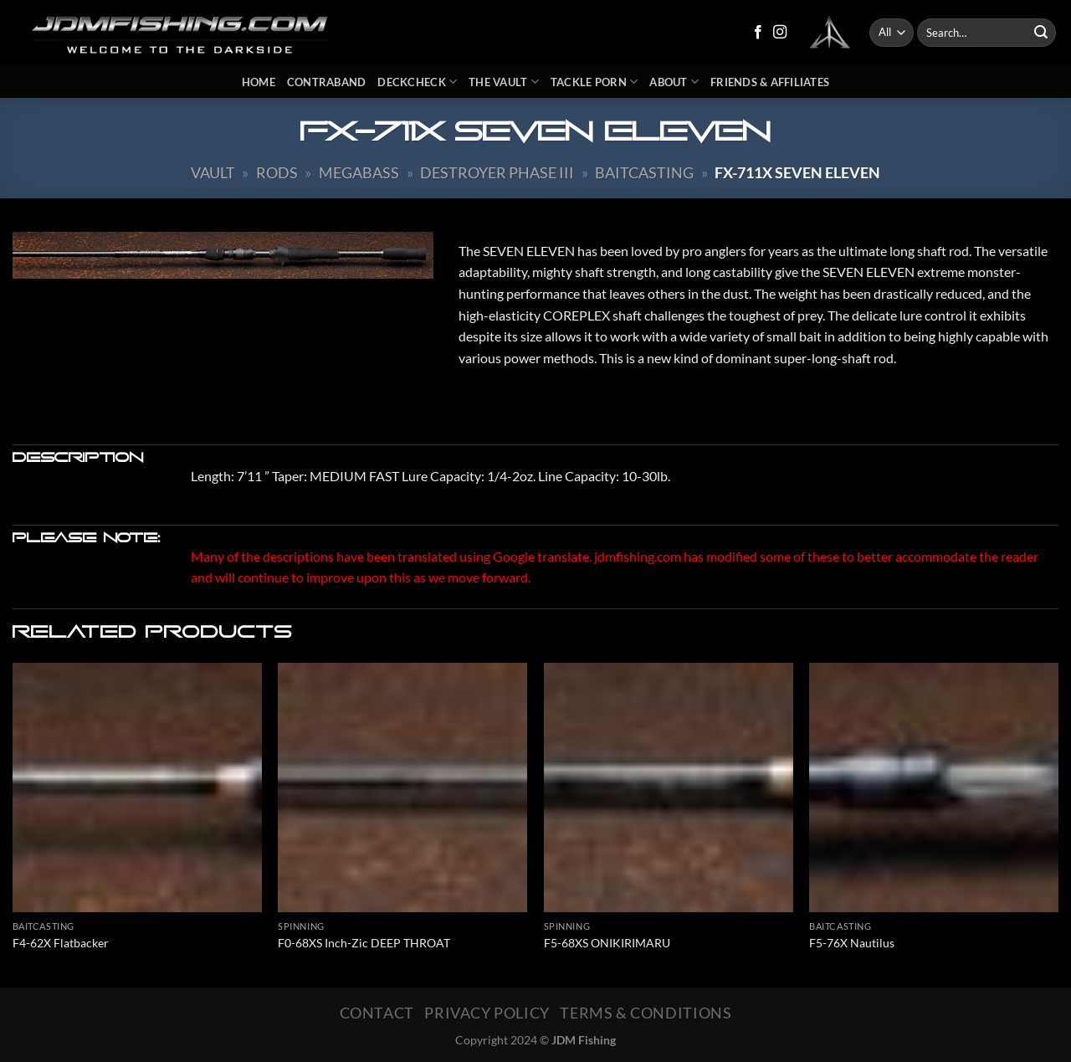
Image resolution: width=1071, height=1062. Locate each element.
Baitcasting (644, 172)
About (674, 82)
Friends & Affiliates (769, 82)
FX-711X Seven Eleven (797, 172)
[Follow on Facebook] (758, 32)
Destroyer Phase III (497, 172)
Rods (277, 172)
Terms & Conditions (645, 1012)
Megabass (359, 172)
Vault (213, 172)
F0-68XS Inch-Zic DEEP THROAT (364, 943)
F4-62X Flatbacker (61, 943)
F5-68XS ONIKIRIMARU (607, 943)
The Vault (504, 82)
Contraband (326, 82)
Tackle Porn (594, 82)
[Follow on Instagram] (780, 32)
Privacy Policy (487, 1012)
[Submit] (1041, 32)
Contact (377, 1012)
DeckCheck (417, 82)
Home (258, 82)
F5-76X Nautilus (851, 943)
